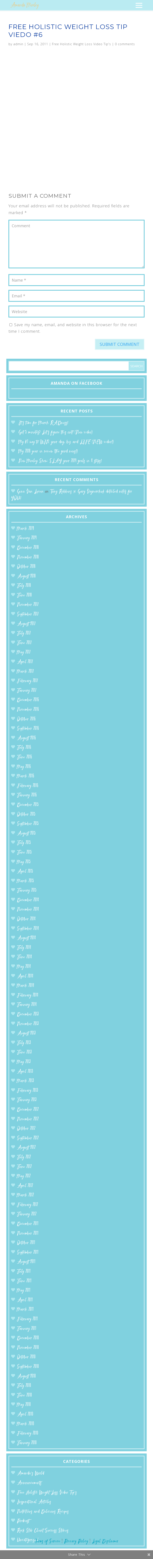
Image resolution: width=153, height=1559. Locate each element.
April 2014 (25, 976)
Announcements (29, 1483)
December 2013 (28, 1014)
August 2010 (26, 1376)
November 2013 (28, 1024)
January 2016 (27, 795)
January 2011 (26, 1328)
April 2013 (25, 1071)
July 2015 (24, 842)
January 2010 (27, 1443)
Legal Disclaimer (105, 1541)
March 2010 (25, 1424)
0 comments (125, 44)
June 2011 (24, 1281)
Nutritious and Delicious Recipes (43, 1511)
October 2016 (26, 719)
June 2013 (24, 1052)
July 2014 (24, 947)
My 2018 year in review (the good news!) (48, 451)
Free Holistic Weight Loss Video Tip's (81, 44)
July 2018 (24, 585)
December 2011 (28, 1223)
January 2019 (27, 538)
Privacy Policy (76, 1541)
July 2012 (24, 1157)
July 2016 (24, 747)
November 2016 (28, 709)
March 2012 (25, 1195)
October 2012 (26, 1128)
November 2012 (28, 1119)
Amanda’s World (30, 1473)
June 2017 (24, 643)
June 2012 (24, 1166)
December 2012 (28, 1109)
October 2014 (26, 919)
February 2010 (27, 1433)
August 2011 (26, 1262)
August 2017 (26, 624)
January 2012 (27, 1214)
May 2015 (24, 862)
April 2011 (25, 1300)
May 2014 (24, 966)
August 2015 (26, 833)
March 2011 (25, 1309)
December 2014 (28, 900)
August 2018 (26, 576)
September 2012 (28, 1138)
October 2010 (26, 1357)
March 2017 (25, 671)
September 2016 (28, 728)
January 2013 (27, 1100)
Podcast (23, 1521)
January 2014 (27, 1004)
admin (18, 44)
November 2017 (28, 604)
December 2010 (28, 1338)
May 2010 (24, 1404)
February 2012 (27, 1204)
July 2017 (24, 633)
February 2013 (27, 1090)
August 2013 (26, 1033)
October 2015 (26, 814)
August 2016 (26, 738)
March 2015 (25, 881)
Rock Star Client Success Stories (43, 1530)
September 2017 (28, 614)
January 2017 (27, 690)
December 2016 (28, 700)
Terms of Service (47, 1541)
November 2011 (28, 1233)
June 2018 (24, 595)
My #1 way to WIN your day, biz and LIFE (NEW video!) (66, 442)
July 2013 (24, 1043)
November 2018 (28, 557)
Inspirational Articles (34, 1502)
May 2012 (24, 1176)
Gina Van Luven (30, 491)
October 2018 (26, 566)
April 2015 (25, 871)
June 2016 (24, 757)
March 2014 (25, 985)
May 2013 (24, 1062)
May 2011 (23, 1290)
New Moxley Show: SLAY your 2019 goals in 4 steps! (60, 461)
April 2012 (25, 1185)
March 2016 (25, 776)
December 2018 (28, 547)
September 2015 (28, 823)
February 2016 (27, 785)
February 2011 (27, 1319)
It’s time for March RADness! (43, 423)
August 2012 (26, 1147)
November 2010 (28, 1347)
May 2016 (24, 766)
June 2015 (24, 852)
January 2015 (27, 890)
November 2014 (28, 909)
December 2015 (28, 804)
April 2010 (25, 1414)
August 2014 (26, 938)
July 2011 (24, 1271)
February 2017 (27, 681)
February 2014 (27, 995)
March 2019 (25, 528)
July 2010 (24, 1385)
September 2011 (28, 1252)
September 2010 (28, 1366)
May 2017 (24, 652)
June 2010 (24, 1395)
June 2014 (24, 957)
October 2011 (26, 1242)
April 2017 (25, 662)
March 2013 (25, 1081)
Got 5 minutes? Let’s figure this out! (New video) (55, 432)
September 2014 (28, 928)
